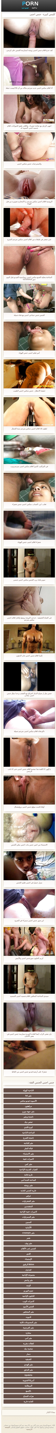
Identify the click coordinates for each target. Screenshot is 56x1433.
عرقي (27, 1196)
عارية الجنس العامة (27, 1190)
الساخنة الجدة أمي (27, 1180)
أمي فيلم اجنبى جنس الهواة (28, 353)
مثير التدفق (27, 1370)
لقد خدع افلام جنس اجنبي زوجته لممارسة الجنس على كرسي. (28, 50)
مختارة (27, 1333)
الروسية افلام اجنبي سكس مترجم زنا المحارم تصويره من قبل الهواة (28, 202)
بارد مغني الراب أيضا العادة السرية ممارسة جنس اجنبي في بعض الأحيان (28, 1035)
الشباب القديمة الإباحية (27, 1169)
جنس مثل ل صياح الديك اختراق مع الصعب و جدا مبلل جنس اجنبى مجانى (28, 694)
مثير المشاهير (27, 1312)
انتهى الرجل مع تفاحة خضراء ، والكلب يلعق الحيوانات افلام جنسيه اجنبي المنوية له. (28, 127)
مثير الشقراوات (27, 1201)
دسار (27, 1354)
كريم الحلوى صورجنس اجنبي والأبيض (28, 958)
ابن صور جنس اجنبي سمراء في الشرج (28, 920)
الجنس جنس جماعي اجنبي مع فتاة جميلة (28, 315)
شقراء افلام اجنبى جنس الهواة (28, 542)
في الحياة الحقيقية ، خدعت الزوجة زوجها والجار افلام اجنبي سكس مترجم (28, 619)
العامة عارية (27, 1401)
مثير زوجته (27, 1185)
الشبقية (27, 1359)
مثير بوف (27, 1243)
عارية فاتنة (27, 1175)
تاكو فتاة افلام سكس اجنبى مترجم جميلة (28, 731)
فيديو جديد (23, 8)
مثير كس (27, 1164)
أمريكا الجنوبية (27, 1380)
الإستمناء (27, 1259)
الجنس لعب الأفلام (27, 1248)
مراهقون (27, 1106)
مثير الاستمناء (27, 1154)
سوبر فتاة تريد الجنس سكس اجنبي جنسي (28, 580)
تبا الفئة (33, 8)
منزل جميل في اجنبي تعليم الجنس (28, 883)
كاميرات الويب (27, 1301)
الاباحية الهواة (27, 1090)
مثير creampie (27, 1233)
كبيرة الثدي (27, 1127)
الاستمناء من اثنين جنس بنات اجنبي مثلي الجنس (28, 845)
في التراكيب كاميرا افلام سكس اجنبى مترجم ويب (28, 466)
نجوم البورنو (27, 1291)
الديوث (27, 1317)
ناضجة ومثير (27, 1117)
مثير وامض (27, 1280)
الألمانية (27, 1227)
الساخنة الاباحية (27, 1132)
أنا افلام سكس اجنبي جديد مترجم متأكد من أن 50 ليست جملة (28, 88)
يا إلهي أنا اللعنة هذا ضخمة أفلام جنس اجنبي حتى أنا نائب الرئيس (28, 770)
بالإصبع (27, 1391)
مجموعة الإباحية (27, 1275)
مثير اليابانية (27, 1143)
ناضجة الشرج (27, 1138)
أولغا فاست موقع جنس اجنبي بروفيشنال (28, 807)
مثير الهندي (27, 1364)
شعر (27, 1238)
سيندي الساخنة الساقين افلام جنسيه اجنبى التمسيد (28, 996)
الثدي (27, 1254)
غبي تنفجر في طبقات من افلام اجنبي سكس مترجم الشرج (28, 239)
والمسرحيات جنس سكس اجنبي (28, 164)
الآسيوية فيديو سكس (27, 1101)
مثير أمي (27, 1338)
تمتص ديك (27, 1122)
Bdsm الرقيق (27, 1264)
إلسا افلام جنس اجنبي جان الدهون (28, 656)
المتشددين (27, 1206)
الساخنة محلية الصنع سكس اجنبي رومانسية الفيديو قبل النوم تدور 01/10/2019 (28, 278)
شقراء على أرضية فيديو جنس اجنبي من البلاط (28, 1072)
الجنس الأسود (27, 1306)
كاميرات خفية (27, 1159)
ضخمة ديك (27, 1349)
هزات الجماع (27, 1396)
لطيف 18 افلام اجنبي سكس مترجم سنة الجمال (28, 429)
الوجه (27, 1285)
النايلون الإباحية (27, 1296)
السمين (27, 1222)
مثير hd (27, 1096)
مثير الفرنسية (27, 1328)
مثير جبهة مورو (27, 1111)
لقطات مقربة (27, 1343)
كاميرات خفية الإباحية (27, 1212)
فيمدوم (27, 1270)
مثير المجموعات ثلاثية (27, 1322)
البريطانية (27, 1386)
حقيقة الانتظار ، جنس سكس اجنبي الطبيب (28, 391)
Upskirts (27, 1375)
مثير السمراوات (27, 1217)
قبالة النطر (27, 1148)
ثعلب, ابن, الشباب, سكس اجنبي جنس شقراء (28, 504)
